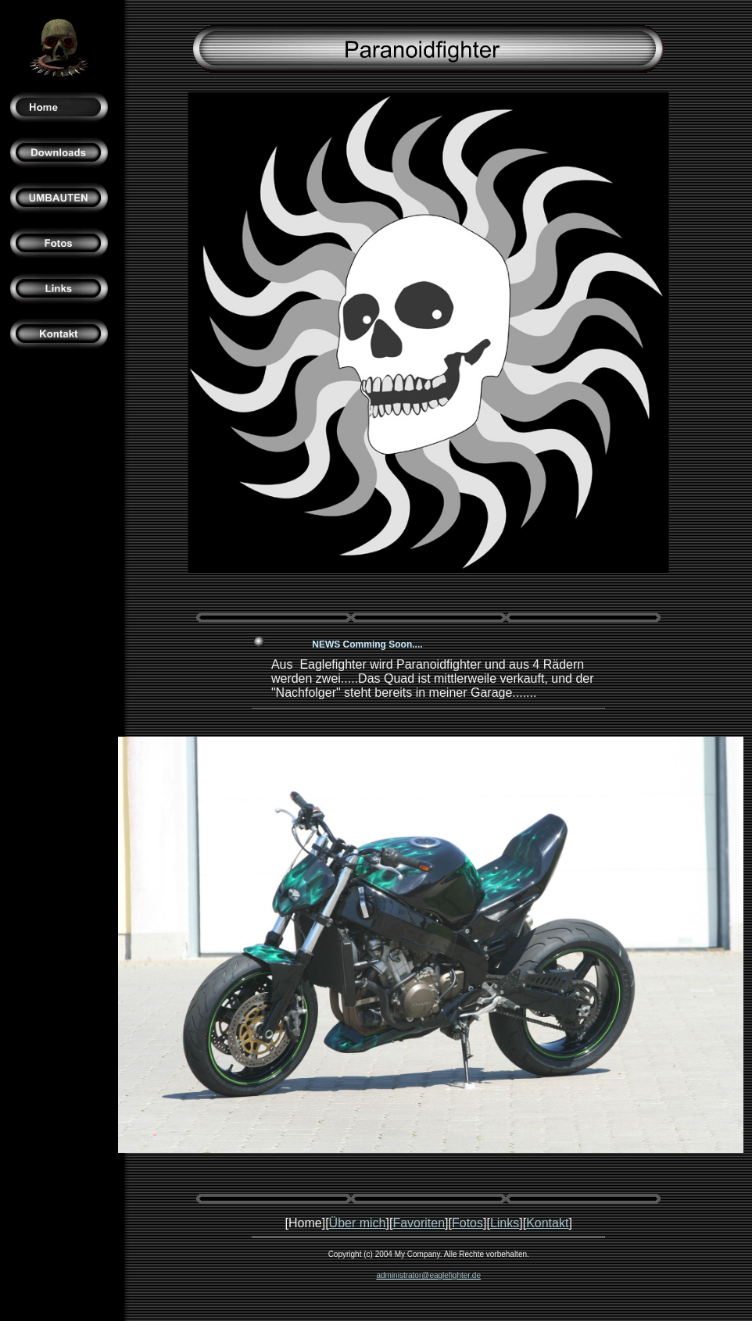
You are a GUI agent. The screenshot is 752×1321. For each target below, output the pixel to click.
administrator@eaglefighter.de (428, 1275)
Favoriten (418, 1223)
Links (504, 1223)
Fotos (467, 1223)
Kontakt (547, 1223)
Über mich (357, 1223)
